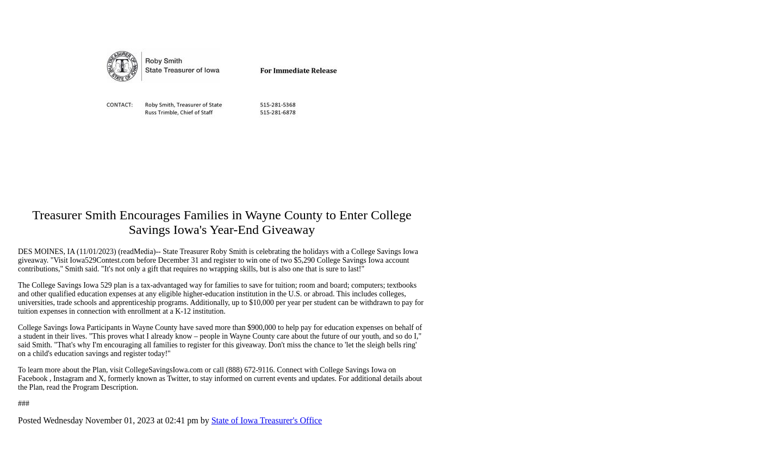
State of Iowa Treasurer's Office (267, 420)
